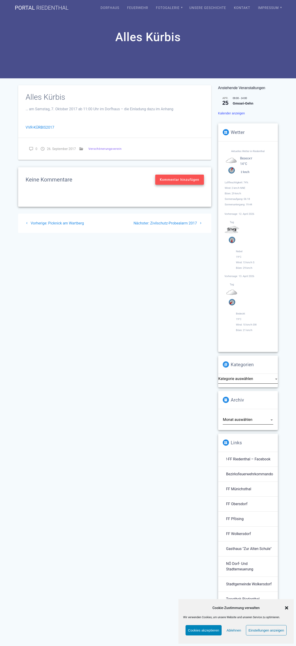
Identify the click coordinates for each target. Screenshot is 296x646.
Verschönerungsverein (105, 148)
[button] (286, 608)
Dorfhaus (110, 8)
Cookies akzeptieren (203, 630)
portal (41, 8)
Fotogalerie (168, 8)
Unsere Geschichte (207, 8)
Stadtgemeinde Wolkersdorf (249, 584)
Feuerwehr (137, 8)
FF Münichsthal (238, 489)
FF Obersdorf (237, 504)
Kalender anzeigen (231, 113)
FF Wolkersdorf (238, 534)
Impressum (268, 8)
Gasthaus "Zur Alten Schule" (249, 549)
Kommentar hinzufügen (179, 179)
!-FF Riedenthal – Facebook (248, 459)
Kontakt (242, 8)
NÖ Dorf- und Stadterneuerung (239, 566)
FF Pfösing (235, 519)
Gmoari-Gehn (243, 103)
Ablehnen (233, 630)
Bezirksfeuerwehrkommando (249, 474)
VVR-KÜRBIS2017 (39, 127)
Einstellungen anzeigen (266, 630)
